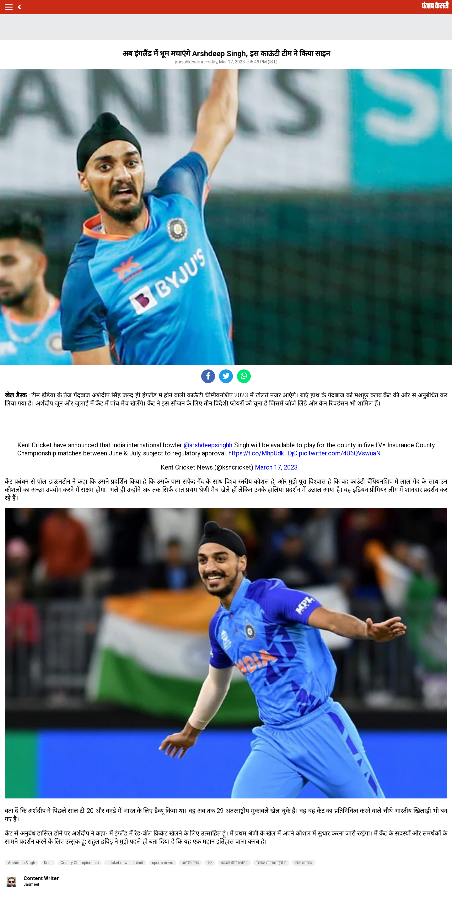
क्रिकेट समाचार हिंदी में (271, 863)
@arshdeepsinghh (208, 445)
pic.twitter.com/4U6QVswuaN (340, 453)
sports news (162, 863)
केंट (209, 863)
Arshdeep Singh (21, 863)
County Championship (80, 863)
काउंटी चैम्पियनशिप (234, 863)
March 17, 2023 (276, 467)
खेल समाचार (303, 863)
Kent (48, 863)
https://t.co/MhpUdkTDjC (263, 453)
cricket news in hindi (125, 863)
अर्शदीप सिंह (190, 863)
